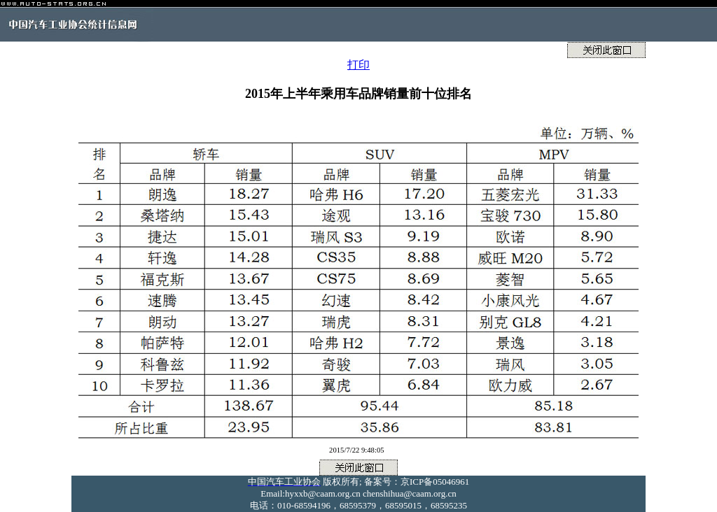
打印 (358, 65)
